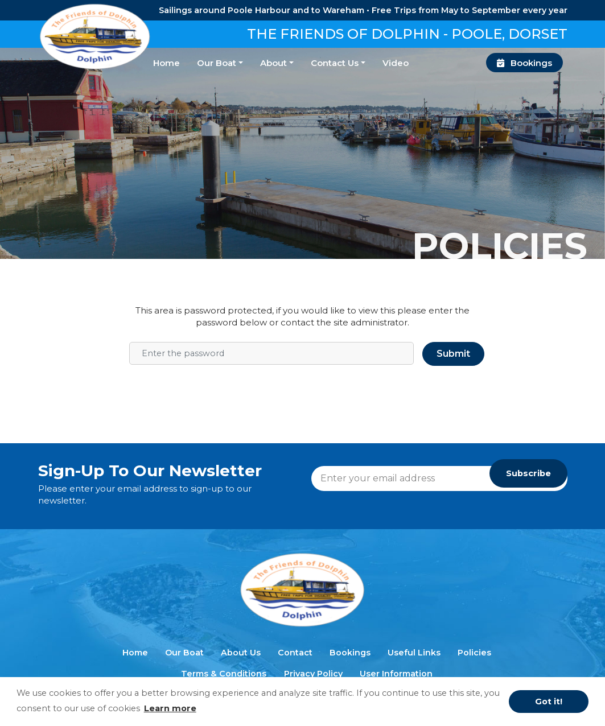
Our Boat (216, 62)
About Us (241, 652)
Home (166, 62)
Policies (474, 652)
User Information (396, 674)
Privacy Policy (313, 674)
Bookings (525, 62)
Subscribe (528, 473)
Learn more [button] (170, 708)
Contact (295, 652)
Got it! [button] (548, 701)
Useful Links (414, 652)
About (273, 62)
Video (395, 62)
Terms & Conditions (223, 674)
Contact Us (335, 62)
